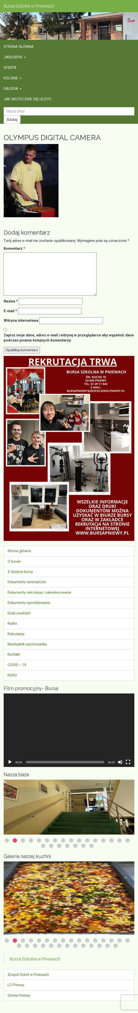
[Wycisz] (120, 762)
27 (99, 945)
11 (87, 840)
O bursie (14, 561)
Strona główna (18, 46)
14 (111, 840)
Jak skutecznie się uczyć (27, 99)
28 (107, 945)
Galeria (12, 88)
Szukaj (12, 120)
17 (43, 846)
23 (91, 846)
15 (119, 840)
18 (51, 846)
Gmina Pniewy (19, 995)
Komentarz (14, 248)
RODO (12, 675)
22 (83, 846)
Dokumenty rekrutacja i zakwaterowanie (39, 592)
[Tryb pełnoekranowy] (128, 762)
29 (115, 945)
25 (83, 945)
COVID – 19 (17, 665)
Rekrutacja (16, 634)
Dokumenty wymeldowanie (29, 602)
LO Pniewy (16, 985)
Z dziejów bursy (20, 571)
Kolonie (12, 78)
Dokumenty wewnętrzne (27, 582)
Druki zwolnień (19, 613)
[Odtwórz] (10, 762)
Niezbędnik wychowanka (27, 644)
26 (91, 945)
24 (75, 945)
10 (79, 840)
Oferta (10, 67)
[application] (69, 730)
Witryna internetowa (21, 320)
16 (127, 840)
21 (75, 846)
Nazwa (11, 301)
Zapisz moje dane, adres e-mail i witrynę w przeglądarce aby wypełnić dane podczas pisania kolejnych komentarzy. (69, 337)
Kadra (12, 623)
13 (103, 840)
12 (95, 840)
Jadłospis (15, 57)
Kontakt (14, 654)
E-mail (10, 311)
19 (59, 846)
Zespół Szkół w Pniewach (28, 974)
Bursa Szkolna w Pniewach (35, 959)
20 (67, 846)
